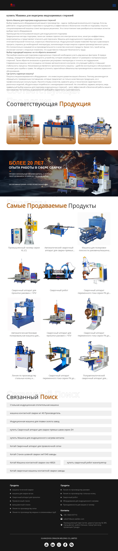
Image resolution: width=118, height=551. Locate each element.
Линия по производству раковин (76, 490)
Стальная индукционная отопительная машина (34, 405)
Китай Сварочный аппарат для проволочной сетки (35, 446)
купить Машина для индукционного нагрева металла (37, 437)
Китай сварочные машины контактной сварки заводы (37, 470)
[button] (107, 127)
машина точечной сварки (22, 490)
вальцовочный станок (21, 505)
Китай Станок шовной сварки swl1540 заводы (33, 454)
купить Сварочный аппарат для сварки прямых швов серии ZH (42, 429)
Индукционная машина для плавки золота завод (34, 421)
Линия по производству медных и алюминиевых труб (34, 512)
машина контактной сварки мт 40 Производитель (35, 413)
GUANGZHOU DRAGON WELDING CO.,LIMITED (59, 538)
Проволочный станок (21, 501)
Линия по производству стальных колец (79, 493)
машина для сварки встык (22, 493)
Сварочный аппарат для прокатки (26, 497)
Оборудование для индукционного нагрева (80, 501)
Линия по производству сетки (24, 508)
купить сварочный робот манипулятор (86, 462)
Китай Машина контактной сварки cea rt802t (32, 462)
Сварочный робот (70, 497)
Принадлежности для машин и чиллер (78, 505)
